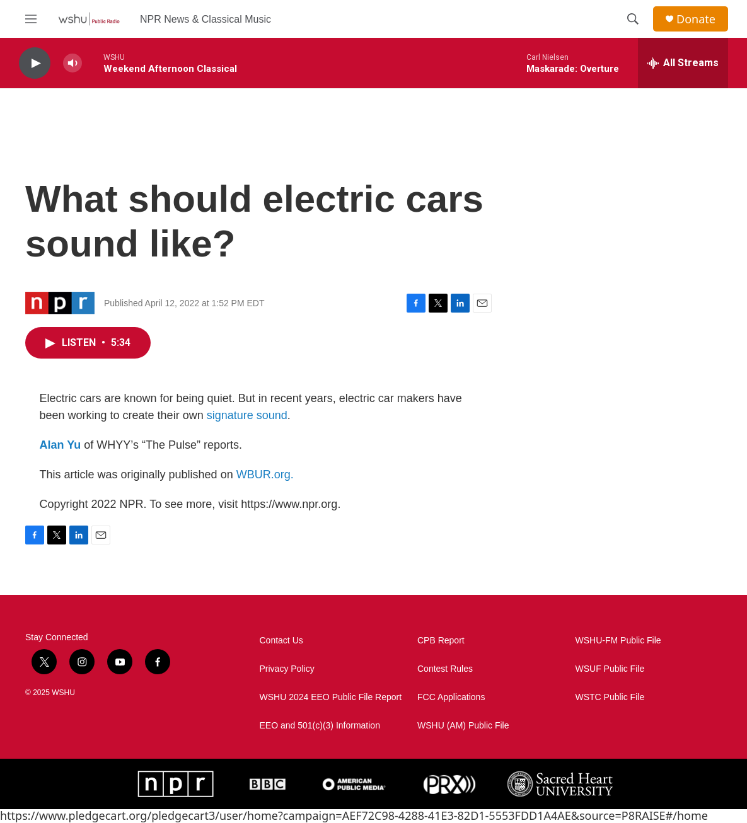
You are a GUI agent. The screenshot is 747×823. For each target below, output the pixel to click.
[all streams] (683, 63)
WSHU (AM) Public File (463, 725)
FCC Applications (451, 697)
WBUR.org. (265, 474)
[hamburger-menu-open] (31, 19)
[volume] (72, 63)
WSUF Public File (610, 669)
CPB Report (441, 640)
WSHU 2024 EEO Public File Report (331, 697)
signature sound (247, 415)
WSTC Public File (610, 697)
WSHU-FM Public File (618, 640)
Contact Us (281, 640)
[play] (35, 63)
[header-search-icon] (633, 19)
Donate (695, 19)
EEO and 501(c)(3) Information (320, 725)
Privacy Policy (287, 669)
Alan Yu (60, 445)
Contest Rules (445, 669)
